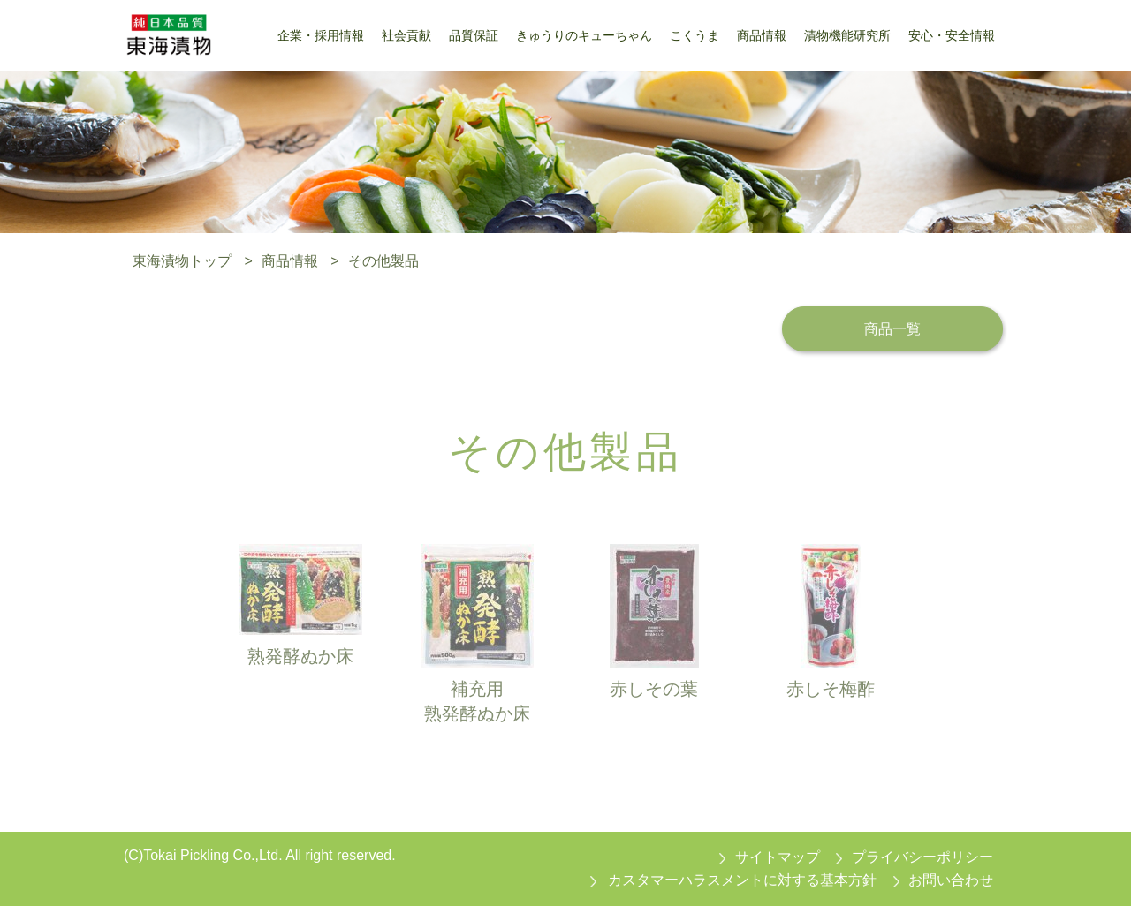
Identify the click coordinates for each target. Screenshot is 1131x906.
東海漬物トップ (182, 260)
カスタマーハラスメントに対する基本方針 (742, 879)
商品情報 (290, 260)
